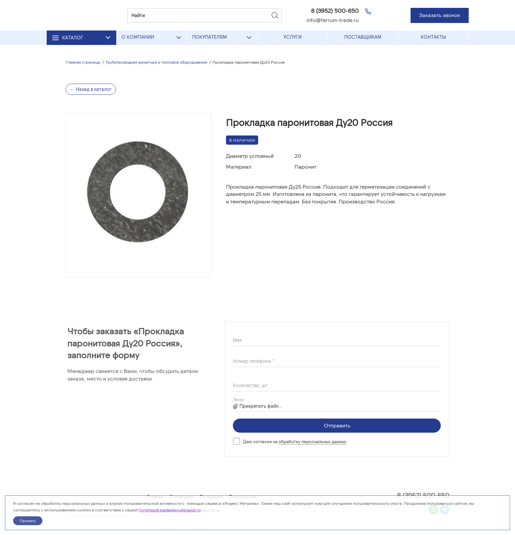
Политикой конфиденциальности (169, 509)
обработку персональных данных (313, 441)
